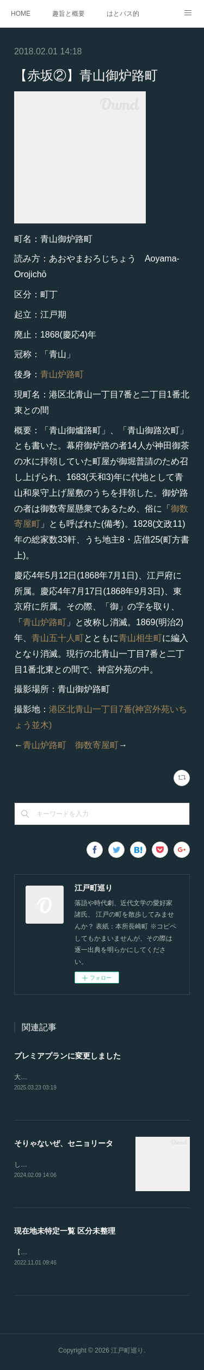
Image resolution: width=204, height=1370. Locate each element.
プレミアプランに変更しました (67, 1055)
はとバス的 (123, 13)
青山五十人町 (58, 638)
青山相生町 (140, 638)
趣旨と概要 (68, 13)
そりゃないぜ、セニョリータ (63, 1144)
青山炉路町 (62, 374)
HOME (20, 13)
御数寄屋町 (97, 745)
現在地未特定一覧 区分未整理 (64, 1232)
